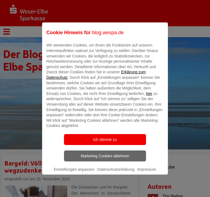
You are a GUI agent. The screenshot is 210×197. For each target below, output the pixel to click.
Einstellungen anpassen (74, 173)
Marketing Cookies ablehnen (105, 160)
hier (149, 97)
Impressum (146, 173)
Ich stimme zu (105, 143)
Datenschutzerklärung (116, 173)
